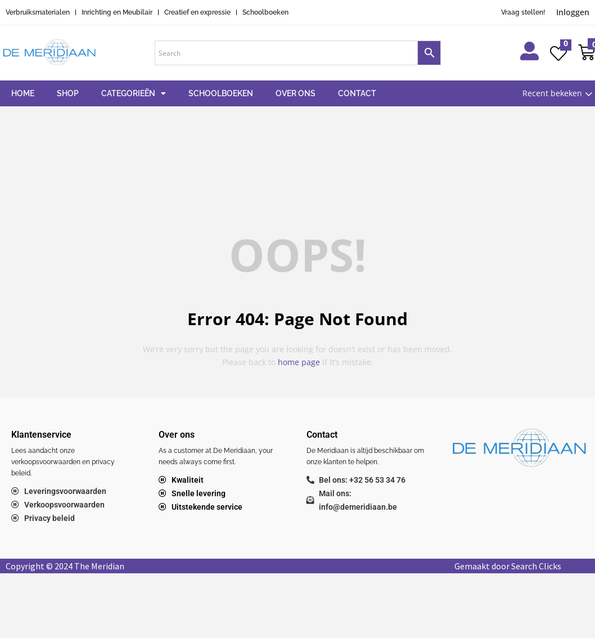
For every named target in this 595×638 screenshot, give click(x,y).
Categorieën (133, 93)
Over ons (295, 93)
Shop (68, 93)
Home (22, 93)
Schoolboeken (220, 93)
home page (299, 362)
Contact (357, 93)
